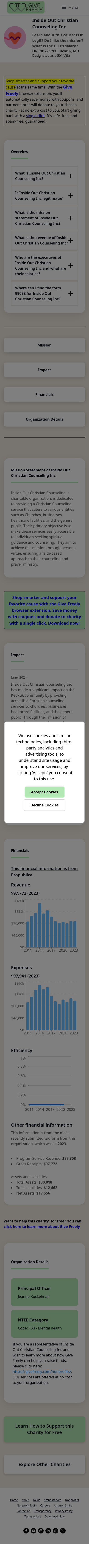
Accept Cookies (44, 792)
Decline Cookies (44, 805)
